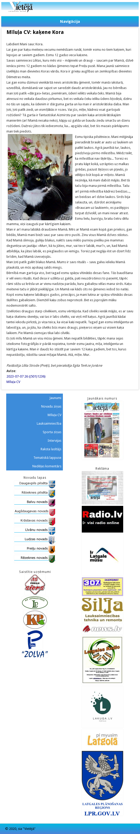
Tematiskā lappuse (47, 458)
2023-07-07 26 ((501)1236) (26, 376)
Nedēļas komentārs (46, 466)
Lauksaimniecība (49, 423)
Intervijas (54, 440)
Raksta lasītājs (51, 449)
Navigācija (70, 21)
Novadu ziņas (51, 406)
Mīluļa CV (13, 382)
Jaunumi (55, 398)
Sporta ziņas (52, 432)
